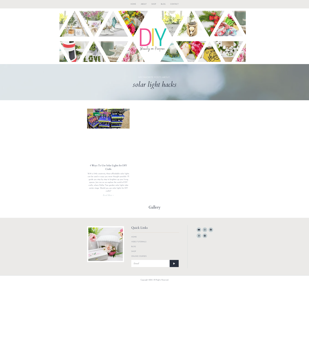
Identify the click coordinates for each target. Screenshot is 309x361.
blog (163, 4)
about (144, 4)
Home (133, 4)
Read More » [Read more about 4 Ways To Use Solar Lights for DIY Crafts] (108, 195)
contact (174, 4)
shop (153, 4)
